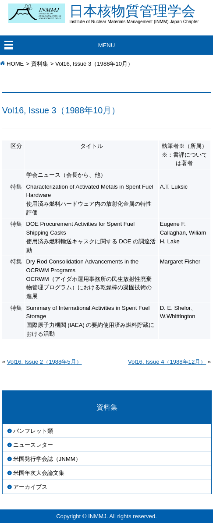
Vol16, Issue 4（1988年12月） (167, 361)
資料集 (39, 63)
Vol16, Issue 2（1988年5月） (44, 361)
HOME (15, 63)
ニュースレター (33, 445)
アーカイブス (30, 487)
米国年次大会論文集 (38, 473)
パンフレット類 (33, 431)
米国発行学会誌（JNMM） (47, 459)
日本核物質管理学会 (141, 13)
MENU (106, 45)
